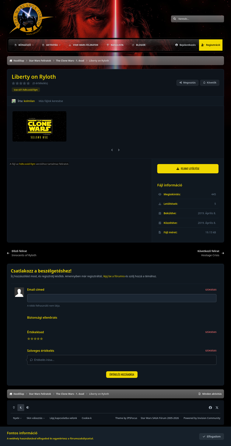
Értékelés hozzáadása (122, 374)
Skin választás (36, 418)
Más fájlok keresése (51, 101)
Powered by (202, 418)
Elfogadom (212, 436)
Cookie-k (87, 418)
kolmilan (29, 101)
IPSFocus (132, 418)
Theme (119, 418)
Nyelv (17, 418)
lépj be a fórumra (114, 276)
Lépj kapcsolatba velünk (63, 418)
